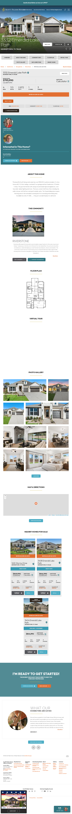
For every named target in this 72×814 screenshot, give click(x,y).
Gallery (55, 760)
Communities (28, 763)
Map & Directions (36, 62)
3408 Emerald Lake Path (48, 564)
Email (5, 768)
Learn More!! (13, 810)
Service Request (62, 765)
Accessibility (39, 796)
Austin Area (10, 66)
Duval (41, 646)
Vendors (61, 770)
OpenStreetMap (59, 515)
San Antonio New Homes (39, 9)
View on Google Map (36, 520)
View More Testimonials (36, 740)
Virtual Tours (54, 767)
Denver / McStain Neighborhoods (54, 9)
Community (36, 106)
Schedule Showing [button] (15, 592)
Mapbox (53, 515)
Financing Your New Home (37, 768)
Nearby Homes (51, 62)
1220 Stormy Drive (15, 564)
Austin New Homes (28, 9)
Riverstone (28, 66)
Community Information (37, 259)
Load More (36, 476)
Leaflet (49, 515)
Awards (44, 767)
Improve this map (65, 515)
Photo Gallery (21, 62)
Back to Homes (67, 66)
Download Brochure (12, 110)
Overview (7, 57)
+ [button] (5, 496)
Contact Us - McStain (63, 763)
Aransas (57, 588)
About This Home (21, 57)
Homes (2, 66)
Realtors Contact (63, 772)
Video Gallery (54, 765)
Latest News (45, 769)
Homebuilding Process (36, 764)
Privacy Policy (33, 796)
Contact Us (61, 762)
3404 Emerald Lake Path (33, 622)
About (44, 760)
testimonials (45, 764)
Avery (26, 588)
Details (28, 592)
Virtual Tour (64, 57)
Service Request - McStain (63, 767)
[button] (65, 10)
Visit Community (18, 259)
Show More (55, 256)
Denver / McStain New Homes (18, 765)
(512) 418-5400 (8, 767)
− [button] (5, 498)
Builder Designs (28, 754)
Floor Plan (50, 57)
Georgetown (19, 66)
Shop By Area (17, 760)
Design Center (36, 762)
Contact (61, 760)
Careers (61, 769)
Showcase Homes (27, 765)
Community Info (36, 57)
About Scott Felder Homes (47, 762)
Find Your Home (27, 761)
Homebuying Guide (37, 760)
